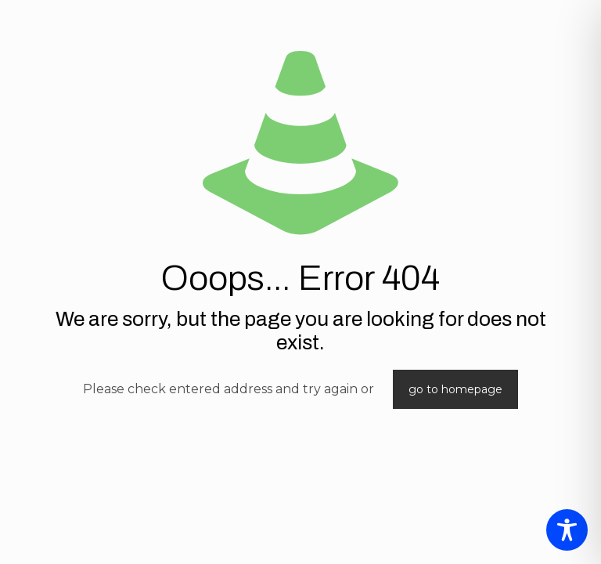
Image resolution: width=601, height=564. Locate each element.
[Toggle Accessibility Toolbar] (567, 530)
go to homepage (455, 389)
